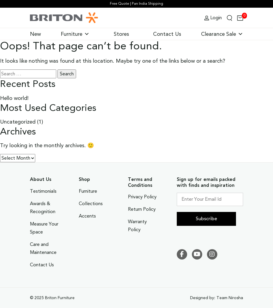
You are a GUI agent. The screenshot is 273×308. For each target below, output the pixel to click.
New (35, 34)
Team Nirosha (229, 298)
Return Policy (142, 209)
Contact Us (167, 34)
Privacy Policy (142, 196)
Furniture (75, 34)
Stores (121, 34)
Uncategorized (18, 122)
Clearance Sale (222, 34)
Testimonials (43, 191)
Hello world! (14, 98)
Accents (87, 216)
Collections (91, 203)
